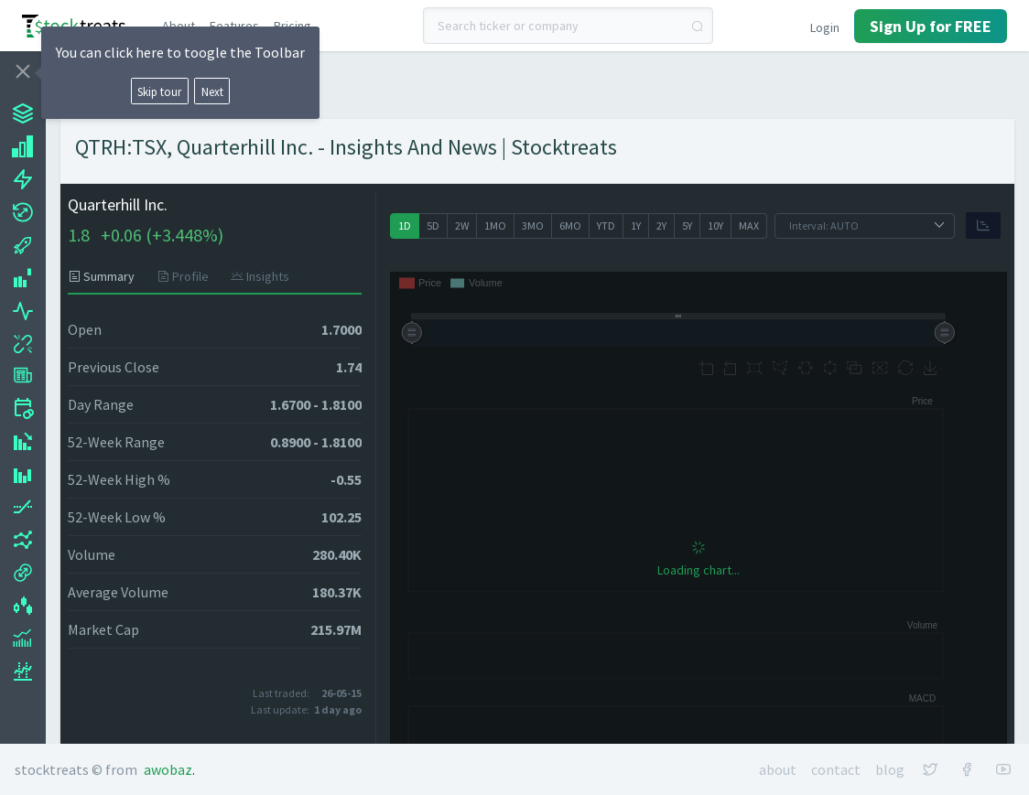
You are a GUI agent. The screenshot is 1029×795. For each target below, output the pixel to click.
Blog (889, 769)
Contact (836, 769)
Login (824, 27)
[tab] (107, 276)
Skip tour (159, 91)
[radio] (404, 226)
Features (234, 25)
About (178, 25)
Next (212, 91)
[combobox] (568, 25)
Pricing (292, 25)
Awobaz (168, 769)
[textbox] (568, 25)
